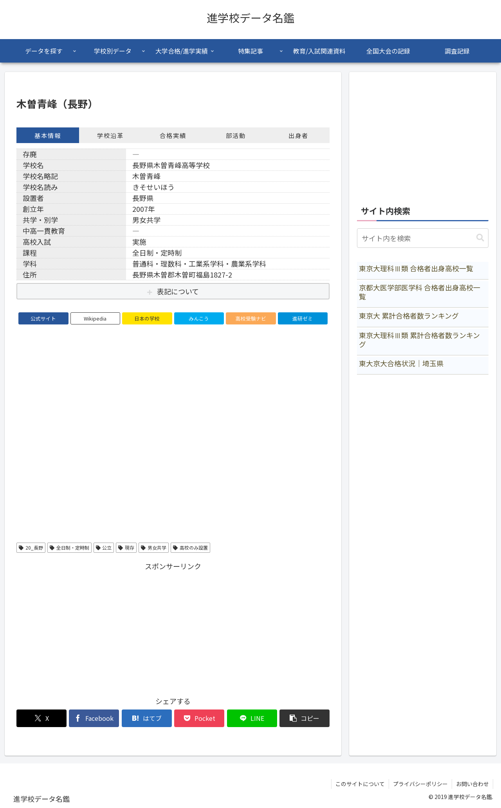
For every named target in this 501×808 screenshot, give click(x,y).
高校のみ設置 (190, 547)
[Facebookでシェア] (94, 718)
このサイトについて (360, 784)
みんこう (199, 318)
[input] (422, 238)
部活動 (236, 135)
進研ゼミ (302, 318)
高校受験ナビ (251, 318)
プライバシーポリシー (420, 784)
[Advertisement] (173, 627)
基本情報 (47, 135)
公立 (104, 547)
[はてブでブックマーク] (147, 718)
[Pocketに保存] (199, 718)
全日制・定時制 (69, 547)
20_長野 (31, 547)
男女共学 (153, 547)
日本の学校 (147, 318)
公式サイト (43, 318)
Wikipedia (95, 318)
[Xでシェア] (41, 718)
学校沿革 (110, 135)
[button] (304, 718)
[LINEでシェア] (252, 718)
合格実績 (173, 135)
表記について (178, 291)
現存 (126, 547)
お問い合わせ (472, 784)
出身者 (298, 135)
